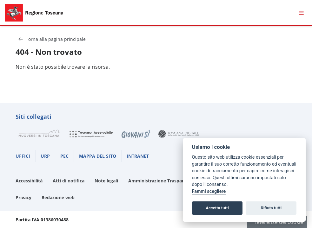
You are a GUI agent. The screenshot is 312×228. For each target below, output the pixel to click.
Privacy (23, 197)
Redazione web (58, 197)
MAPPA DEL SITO (97, 156)
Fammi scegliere (209, 191)
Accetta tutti (217, 208)
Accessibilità (29, 181)
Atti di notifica (68, 181)
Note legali (106, 181)
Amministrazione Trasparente (161, 181)
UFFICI (23, 156)
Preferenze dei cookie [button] (277, 221)
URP (45, 156)
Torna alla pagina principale (52, 39)
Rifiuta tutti (271, 208)
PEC (64, 156)
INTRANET (138, 156)
